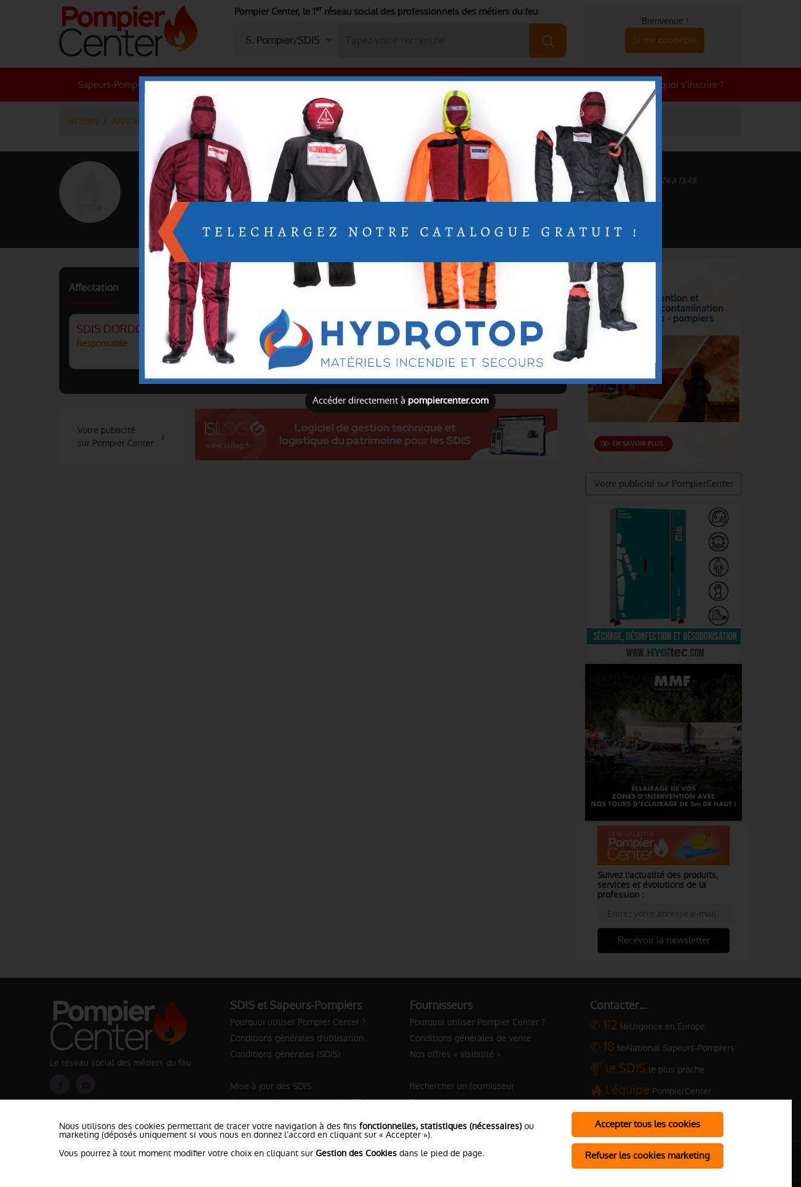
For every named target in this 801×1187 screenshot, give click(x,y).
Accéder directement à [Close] (400, 400)
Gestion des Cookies (356, 1153)
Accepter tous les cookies (647, 1123)
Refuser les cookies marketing (647, 1155)
